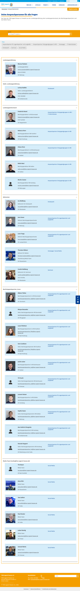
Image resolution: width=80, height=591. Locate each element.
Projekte (45, 5)
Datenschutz (55, 1)
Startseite (4, 9)
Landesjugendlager (72, 5)
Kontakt (49, 1)
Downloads (62, 5)
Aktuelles (37, 5)
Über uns (29, 5)
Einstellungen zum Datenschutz (49, 589)
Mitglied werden (73, 9)
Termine (54, 5)
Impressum (62, 1)
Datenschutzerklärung (35, 589)
